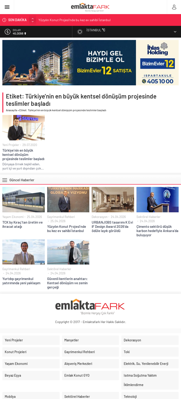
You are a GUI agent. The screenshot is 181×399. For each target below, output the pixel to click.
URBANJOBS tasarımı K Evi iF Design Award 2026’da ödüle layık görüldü (112, 226)
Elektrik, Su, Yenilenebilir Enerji (146, 364)
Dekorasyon (99, 217)
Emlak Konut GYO (77, 375)
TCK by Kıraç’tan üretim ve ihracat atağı (22, 224)
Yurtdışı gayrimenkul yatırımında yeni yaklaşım (21, 281)
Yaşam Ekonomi (13, 217)
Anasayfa (11, 110)
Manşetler (71, 340)
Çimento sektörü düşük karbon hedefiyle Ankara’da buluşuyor (157, 230)
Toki (127, 352)
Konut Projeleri (15, 352)
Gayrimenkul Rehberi (61, 217)
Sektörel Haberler (148, 217)
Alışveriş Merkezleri (78, 364)
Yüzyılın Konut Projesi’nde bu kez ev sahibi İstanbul (74, 20)
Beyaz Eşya (13, 375)
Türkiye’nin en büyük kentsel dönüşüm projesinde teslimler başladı (23, 154)
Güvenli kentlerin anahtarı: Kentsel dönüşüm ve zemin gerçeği (67, 283)
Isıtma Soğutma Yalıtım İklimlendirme (140, 380)
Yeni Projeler (10, 145)
